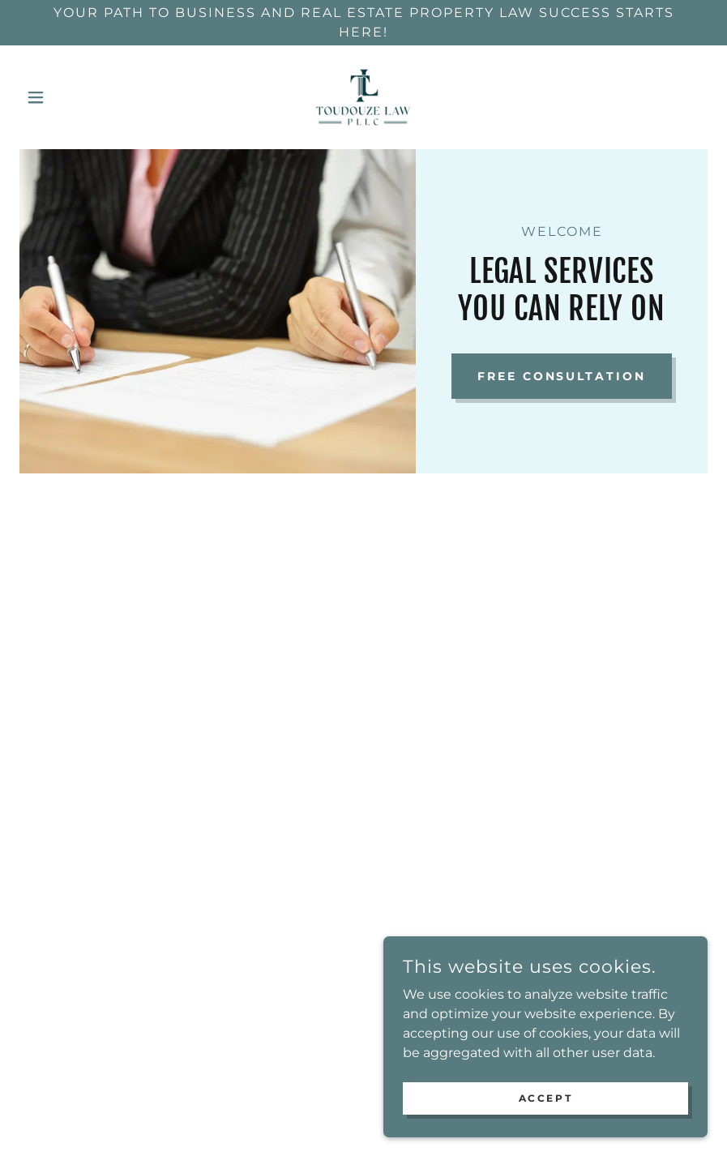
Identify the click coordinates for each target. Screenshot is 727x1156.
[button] (70, 97)
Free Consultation (562, 376)
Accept (545, 1098)
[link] (363, 97)
